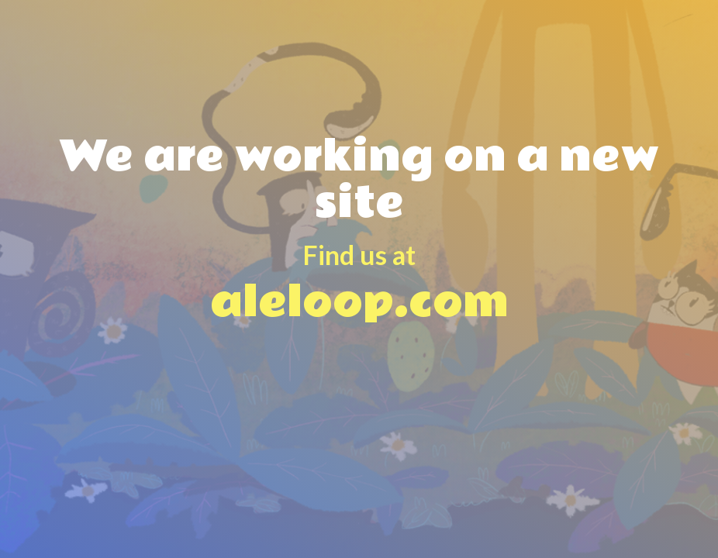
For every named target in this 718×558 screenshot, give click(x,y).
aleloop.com (359, 268)
